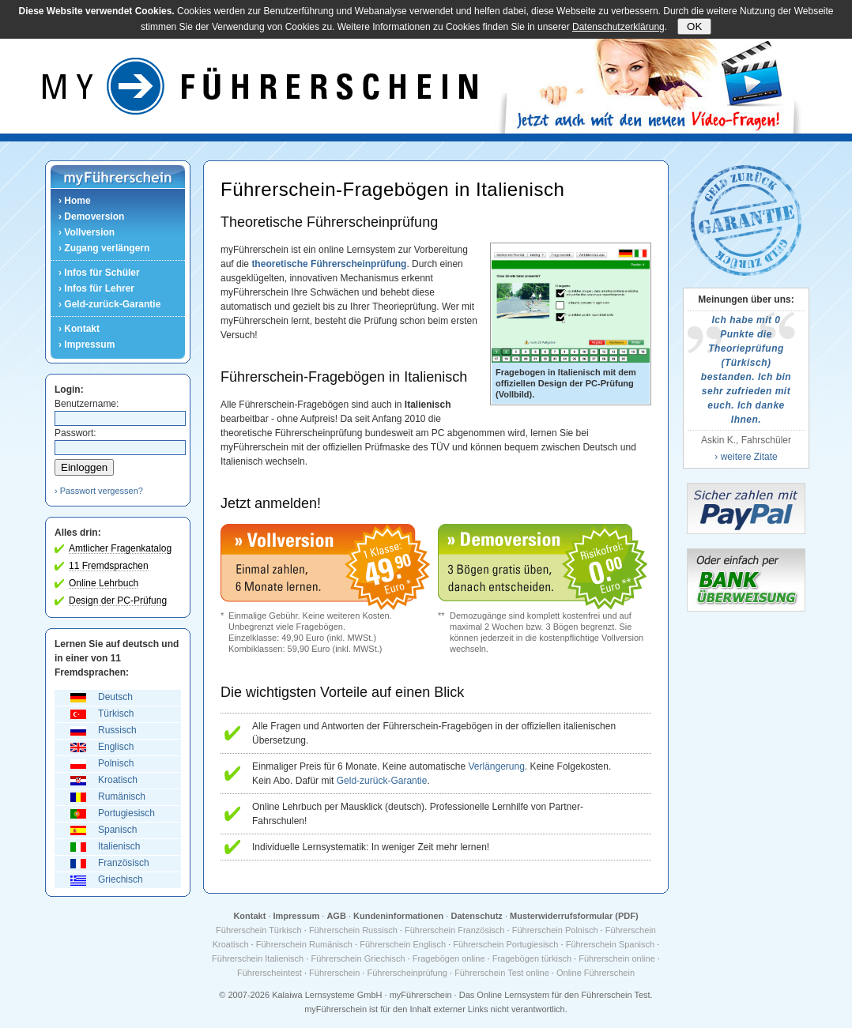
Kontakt (249, 916)
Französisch (123, 862)
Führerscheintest (269, 972)
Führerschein (334, 972)
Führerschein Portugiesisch (505, 944)
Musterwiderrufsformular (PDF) (574, 916)
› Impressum (86, 344)
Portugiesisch (126, 813)
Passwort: (75, 433)
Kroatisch (118, 779)
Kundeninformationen (398, 916)
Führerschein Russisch (353, 930)
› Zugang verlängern (103, 248)
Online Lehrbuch (103, 583)
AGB (335, 916)
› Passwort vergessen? (99, 490)
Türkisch (116, 713)
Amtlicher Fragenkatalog (120, 548)
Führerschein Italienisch (257, 958)
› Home (74, 200)
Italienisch (119, 846)
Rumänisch (121, 796)
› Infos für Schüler (99, 272)
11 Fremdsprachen (109, 565)
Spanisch (117, 829)
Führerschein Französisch (455, 930)
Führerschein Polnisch (555, 930)
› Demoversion (91, 216)
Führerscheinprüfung (407, 972)
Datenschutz (476, 916)
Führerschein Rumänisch (304, 944)
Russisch (117, 730)
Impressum (296, 916)
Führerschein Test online (501, 972)
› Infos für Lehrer (96, 288)
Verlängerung (496, 766)
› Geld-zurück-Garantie (109, 304)
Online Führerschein (595, 972)
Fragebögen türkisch (531, 958)
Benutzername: (87, 403)
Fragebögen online (449, 958)
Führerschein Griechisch (358, 958)
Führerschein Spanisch (610, 944)
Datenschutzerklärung (618, 26)
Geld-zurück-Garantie (382, 780)
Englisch (116, 746)
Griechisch (120, 879)
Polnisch (116, 763)
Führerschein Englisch (403, 944)
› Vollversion (86, 232)
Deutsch (115, 696)
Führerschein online (617, 958)
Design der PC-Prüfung (118, 600)
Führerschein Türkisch (259, 930)
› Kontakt (79, 328)
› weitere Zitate (745, 456)
